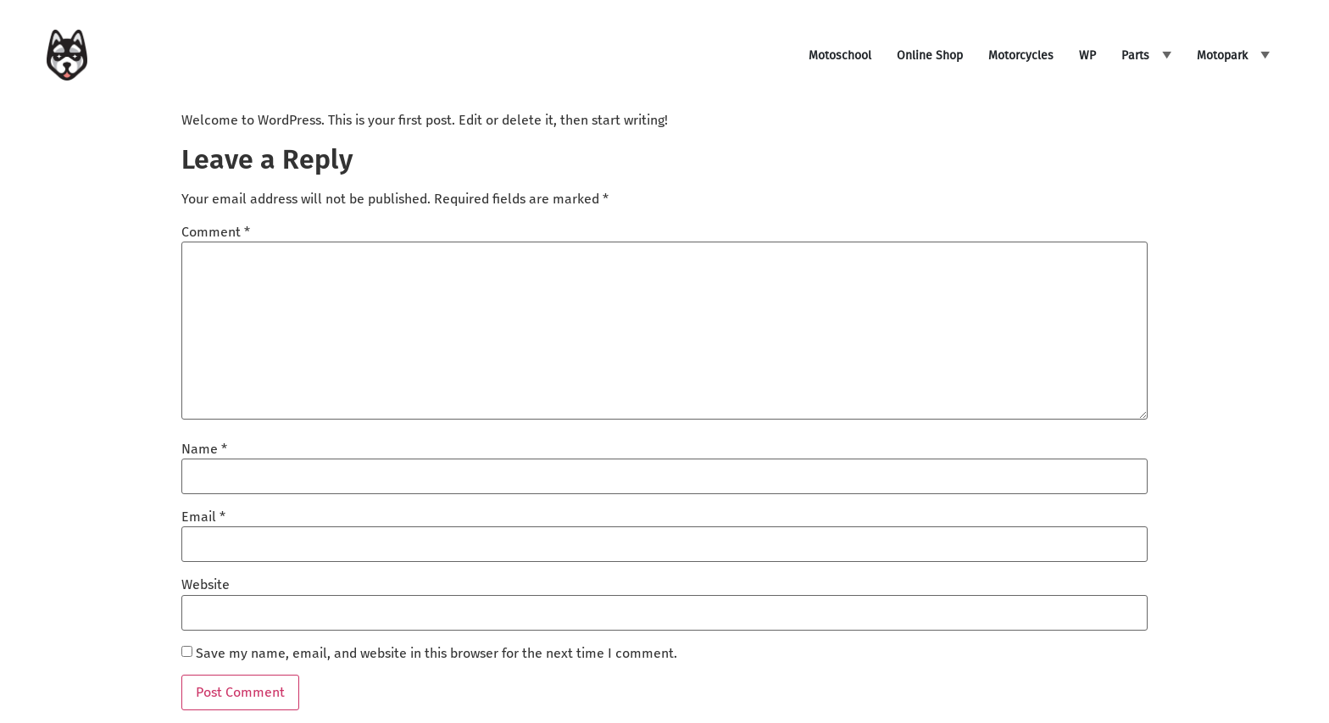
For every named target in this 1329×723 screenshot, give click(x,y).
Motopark (1222, 55)
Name (204, 449)
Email (203, 517)
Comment (215, 232)
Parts (1135, 55)
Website (205, 585)
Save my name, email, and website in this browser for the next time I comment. (436, 653)
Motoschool (840, 55)
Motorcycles (1021, 55)
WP (1087, 55)
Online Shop (930, 55)
